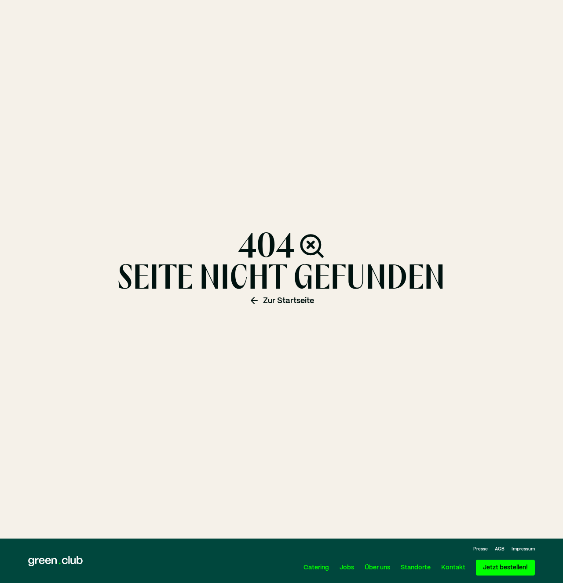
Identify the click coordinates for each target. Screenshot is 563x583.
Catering (316, 568)
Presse (480, 549)
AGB (500, 549)
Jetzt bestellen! (505, 568)
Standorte (416, 568)
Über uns (377, 568)
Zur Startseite (281, 300)
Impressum (523, 549)
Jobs (347, 568)
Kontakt (453, 568)
